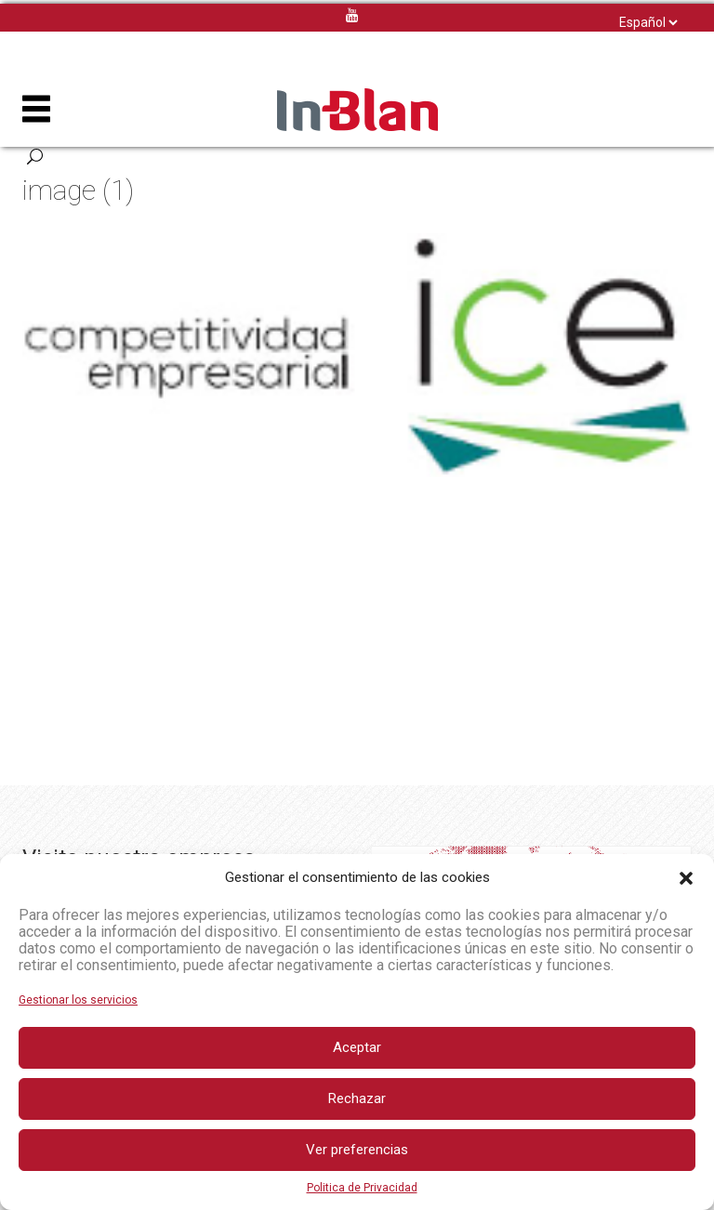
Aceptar (357, 1047)
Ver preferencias (357, 1149)
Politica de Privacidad (362, 1187)
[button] (686, 878)
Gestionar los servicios (78, 999)
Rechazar (357, 1098)
